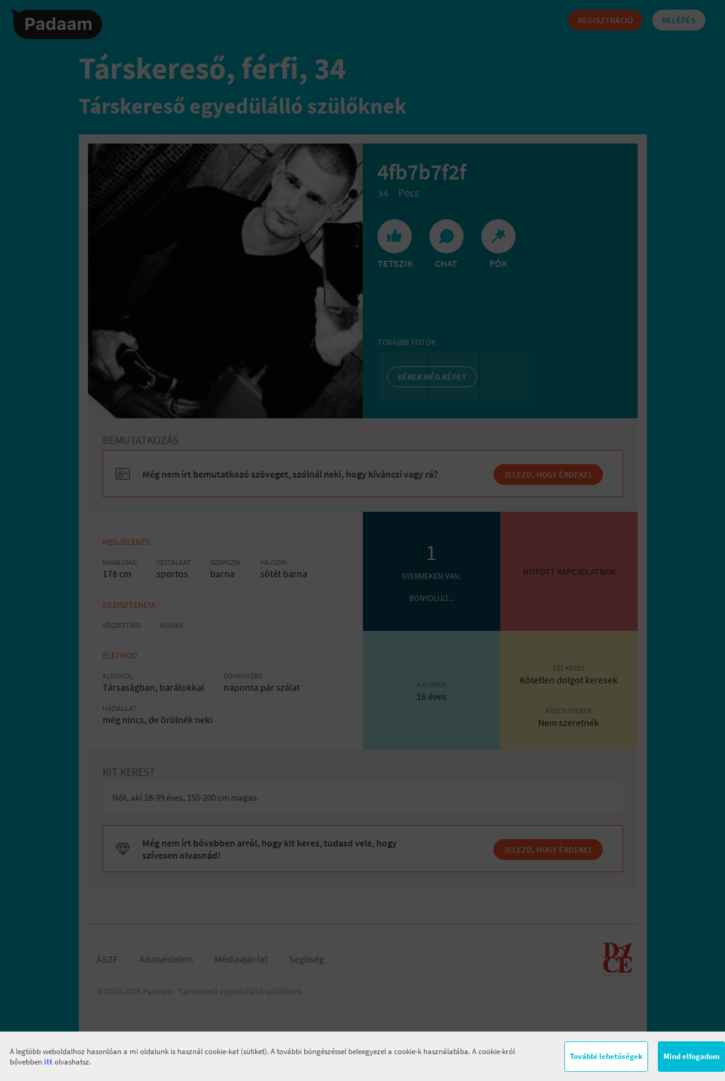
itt (48, 1062)
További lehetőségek (606, 1056)
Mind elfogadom (691, 1056)
